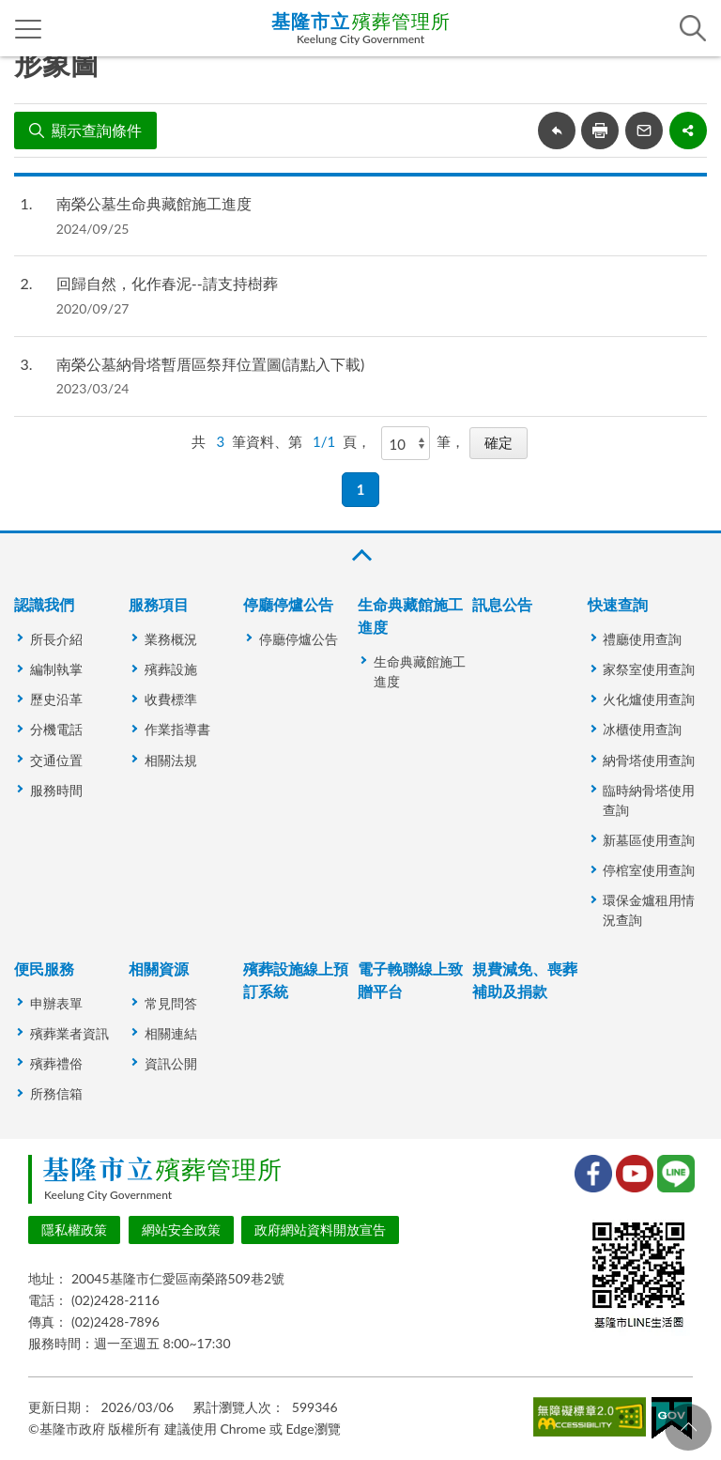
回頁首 (688, 1427)
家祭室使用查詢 (649, 669)
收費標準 (171, 699)
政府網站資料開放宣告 (320, 1229)
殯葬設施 (171, 669)
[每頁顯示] (405, 443)
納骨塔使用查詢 (649, 760)
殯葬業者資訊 (69, 1033)
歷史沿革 (56, 699)
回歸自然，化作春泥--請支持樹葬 (167, 283)
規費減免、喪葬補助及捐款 (524, 980)
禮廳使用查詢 (642, 639)
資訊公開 (171, 1063)
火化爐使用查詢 (649, 699)
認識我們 (44, 604)
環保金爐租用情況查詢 (649, 910)
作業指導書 (177, 729)
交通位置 (56, 760)
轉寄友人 (644, 130)
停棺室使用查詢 (649, 870)
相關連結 (171, 1033)
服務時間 (56, 790)
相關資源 (159, 968)
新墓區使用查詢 (649, 840)
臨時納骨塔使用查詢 (649, 800)
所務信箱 (56, 1093)
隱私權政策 (74, 1229)
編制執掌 (56, 669)
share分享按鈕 (688, 130)
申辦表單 (56, 1003)
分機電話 (56, 729)
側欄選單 (28, 29)
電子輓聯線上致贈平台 (410, 980)
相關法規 (171, 760)
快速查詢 (618, 604)
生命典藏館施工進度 (410, 615)
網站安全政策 (181, 1229)
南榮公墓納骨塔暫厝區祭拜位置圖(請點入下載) (210, 364)
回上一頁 (556, 130)
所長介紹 (56, 639)
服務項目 (159, 604)
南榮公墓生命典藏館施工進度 (154, 203)
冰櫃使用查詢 (642, 729)
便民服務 (44, 968)
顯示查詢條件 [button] (97, 130)
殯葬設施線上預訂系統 (295, 980)
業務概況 (171, 639)
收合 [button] (360, 555)
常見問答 (171, 1003)
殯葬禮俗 (56, 1063)
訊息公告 (502, 604)
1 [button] (361, 489)
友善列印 (600, 130)
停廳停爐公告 (288, 604)
